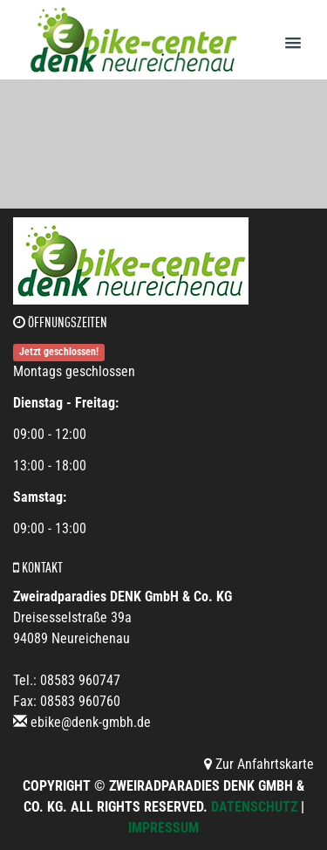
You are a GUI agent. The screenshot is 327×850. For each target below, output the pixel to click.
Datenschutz (254, 807)
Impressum (163, 827)
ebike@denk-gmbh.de (91, 722)
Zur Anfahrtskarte (259, 764)
